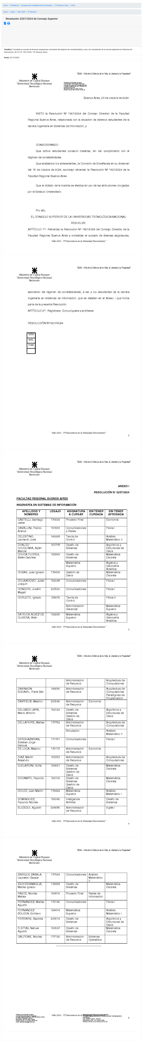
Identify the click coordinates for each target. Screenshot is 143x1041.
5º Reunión (32, 12)
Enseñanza (14, 5)
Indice (12, 12)
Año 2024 (21, 12)
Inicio (5, 5)
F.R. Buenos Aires (61, 5)
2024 (73, 5)
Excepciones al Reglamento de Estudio (36, 5)
